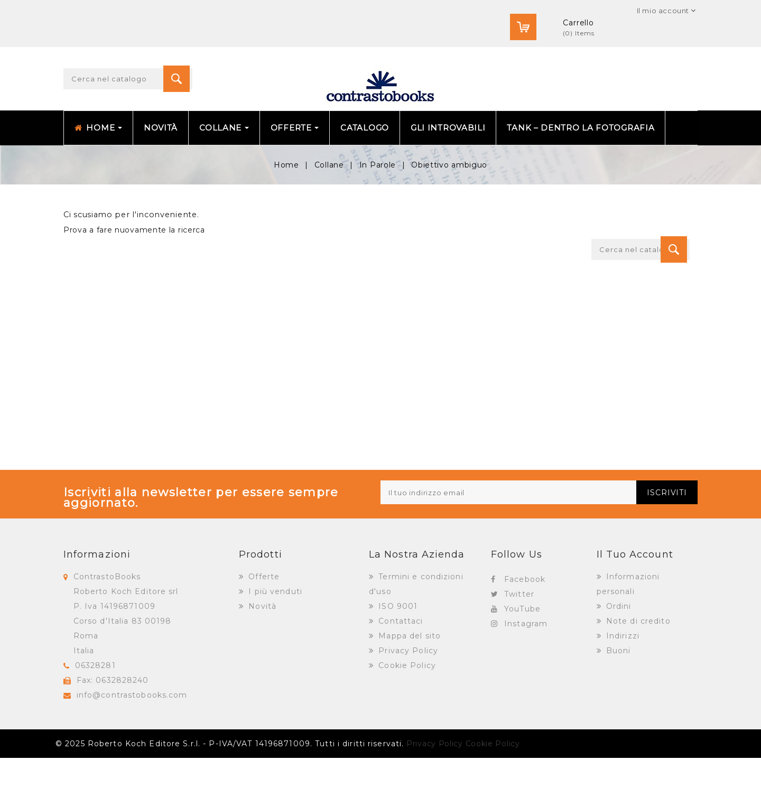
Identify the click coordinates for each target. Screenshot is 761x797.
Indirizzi (621, 675)
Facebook (524, 618)
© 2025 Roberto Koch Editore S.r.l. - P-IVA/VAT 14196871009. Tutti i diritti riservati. (229, 782)
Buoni (617, 689)
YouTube (522, 648)
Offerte (263, 615)
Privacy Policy (407, 689)
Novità (261, 645)
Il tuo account (635, 593)
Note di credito (637, 660)
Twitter (519, 633)
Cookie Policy (406, 704)
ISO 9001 (396, 645)
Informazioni (97, 593)
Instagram (525, 663)
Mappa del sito (408, 675)
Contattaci (399, 660)
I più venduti (274, 630)
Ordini (618, 645)
